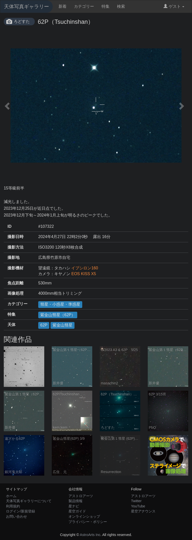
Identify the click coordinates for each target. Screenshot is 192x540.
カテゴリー (84, 6)
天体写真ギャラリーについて (29, 501)
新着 (62, 6)
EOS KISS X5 (83, 274)
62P (43, 325)
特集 (106, 6)
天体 (12, 324)
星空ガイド (77, 511)
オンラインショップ (84, 516)
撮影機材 (16, 268)
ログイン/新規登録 (20, 511)
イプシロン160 (84, 268)
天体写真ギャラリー (26, 6)
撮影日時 (16, 237)
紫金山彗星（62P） (57, 315)
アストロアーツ (80, 496)
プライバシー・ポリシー (87, 522)
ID (10, 226)
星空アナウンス (143, 511)
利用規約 (13, 506)
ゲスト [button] (174, 6)
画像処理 (16, 293)
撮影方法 (16, 247)
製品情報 (75, 501)
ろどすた (22, 21)
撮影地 (14, 257)
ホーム (11, 496)
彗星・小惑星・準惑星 (60, 304)
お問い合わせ (16, 516)
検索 (121, 6)
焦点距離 (16, 283)
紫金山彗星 (62, 325)
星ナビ (73, 506)
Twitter (136, 501)
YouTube (138, 506)
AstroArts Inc (90, 535)
